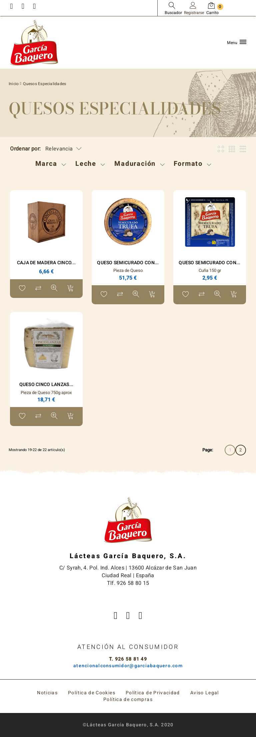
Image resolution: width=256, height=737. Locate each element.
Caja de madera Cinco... (46, 262)
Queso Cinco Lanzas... (46, 384)
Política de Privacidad (153, 692)
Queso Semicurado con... (128, 262)
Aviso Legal (204, 692)
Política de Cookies (91, 692)
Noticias (47, 692)
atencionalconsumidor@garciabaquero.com (128, 665)
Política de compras (128, 699)
